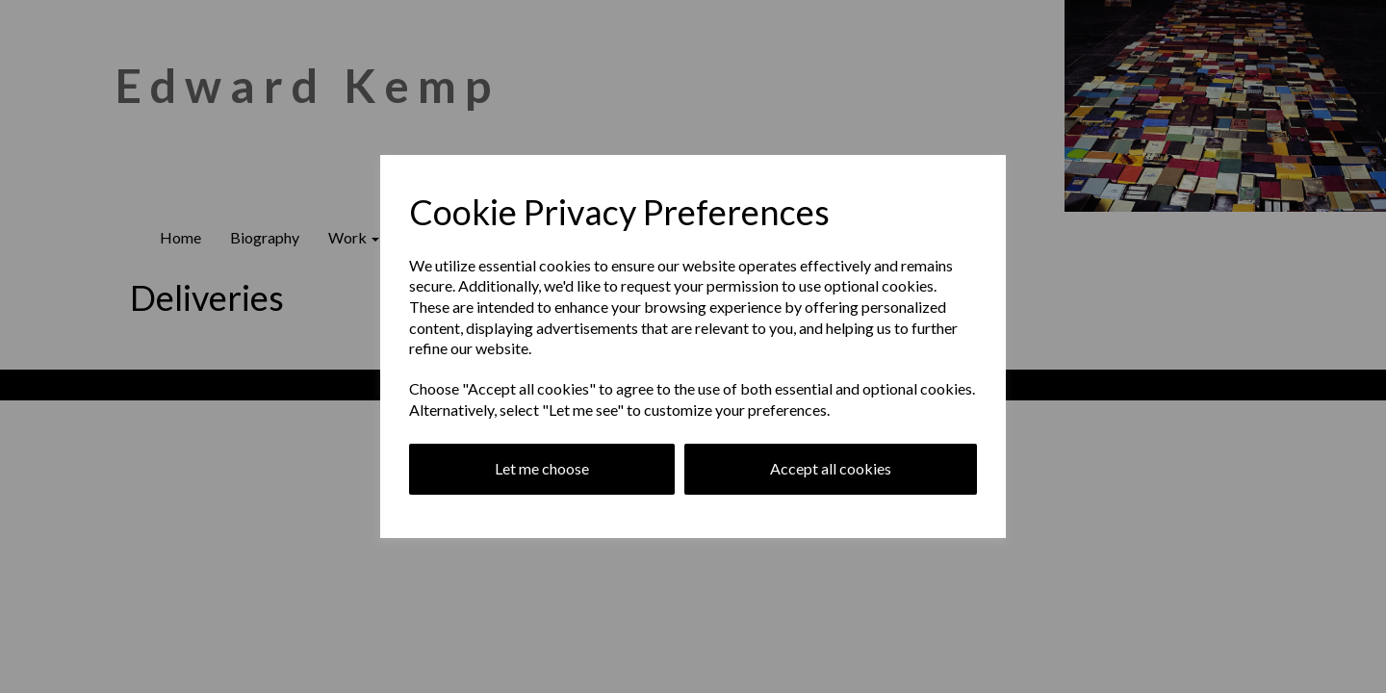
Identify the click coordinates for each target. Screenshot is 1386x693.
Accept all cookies (830, 468)
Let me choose (542, 468)
